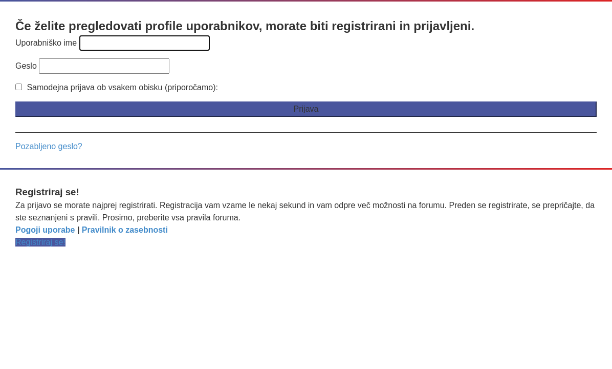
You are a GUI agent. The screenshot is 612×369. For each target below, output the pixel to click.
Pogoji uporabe (45, 229)
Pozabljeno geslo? (48, 146)
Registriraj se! (40, 242)
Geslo (26, 65)
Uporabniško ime (46, 42)
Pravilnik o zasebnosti (125, 229)
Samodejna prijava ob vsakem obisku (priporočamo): (116, 87)
